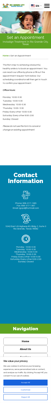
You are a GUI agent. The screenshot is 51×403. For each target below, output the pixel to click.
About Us (25, 349)
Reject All (25, 397)
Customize (25, 390)
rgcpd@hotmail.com (29, 208)
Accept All (25, 383)
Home (6, 56)
